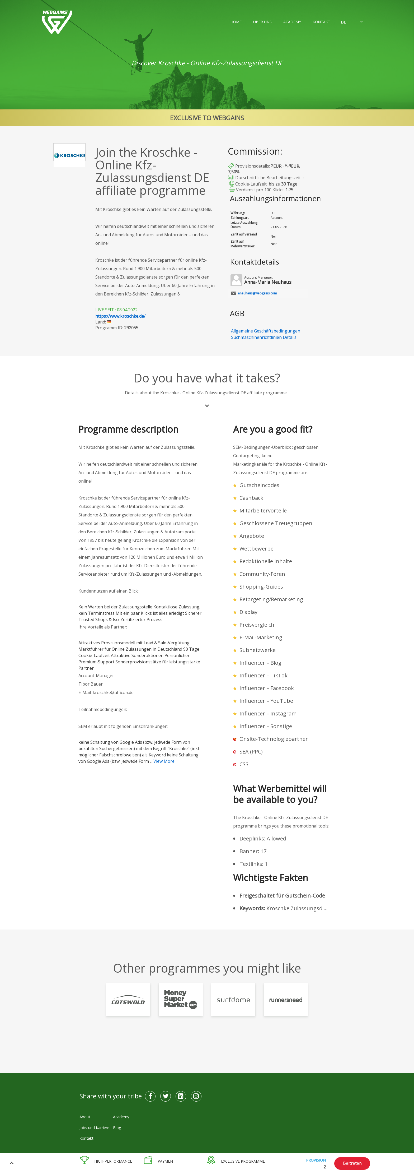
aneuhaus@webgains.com (257, 293)
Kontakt (321, 21)
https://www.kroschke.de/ (120, 316)
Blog (117, 1127)
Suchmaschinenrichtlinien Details (264, 337)
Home (236, 21)
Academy (292, 21)
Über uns (262, 21)
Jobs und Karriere (94, 1127)
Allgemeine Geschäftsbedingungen (265, 331)
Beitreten (352, 1163)
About (84, 1116)
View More (164, 761)
